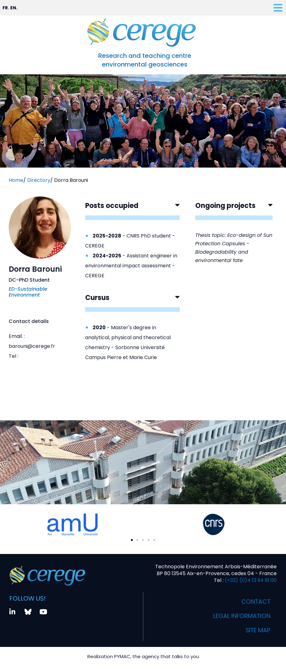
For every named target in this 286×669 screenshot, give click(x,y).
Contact (255, 601)
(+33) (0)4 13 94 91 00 (250, 580)
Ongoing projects (225, 205)
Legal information (239, 616)
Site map (256, 630)
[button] (132, 210)
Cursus (97, 297)
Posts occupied (111, 205)
